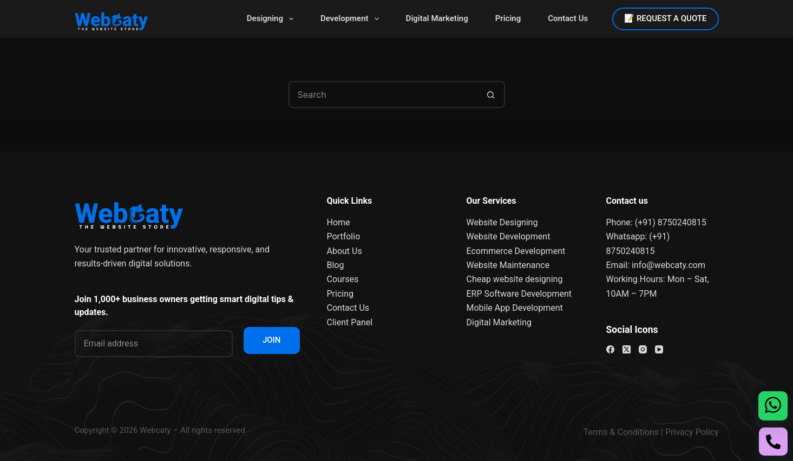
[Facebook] (610, 349)
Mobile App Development (515, 308)
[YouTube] (659, 349)
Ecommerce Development (516, 251)
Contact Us (568, 18)
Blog (335, 265)
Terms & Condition (619, 432)
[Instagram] (643, 349)
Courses (343, 279)
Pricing (508, 18)
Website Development (508, 236)
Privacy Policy (692, 432)
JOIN (272, 340)
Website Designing (502, 222)
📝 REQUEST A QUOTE (665, 18)
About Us (344, 251)
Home (338, 222)
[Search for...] (383, 94)
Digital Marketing (437, 18)
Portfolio (344, 236)
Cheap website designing (515, 279)
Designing (272, 18)
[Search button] (491, 94)
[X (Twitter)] (626, 349)
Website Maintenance (508, 265)
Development (351, 18)
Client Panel (350, 322)
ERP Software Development (519, 294)
